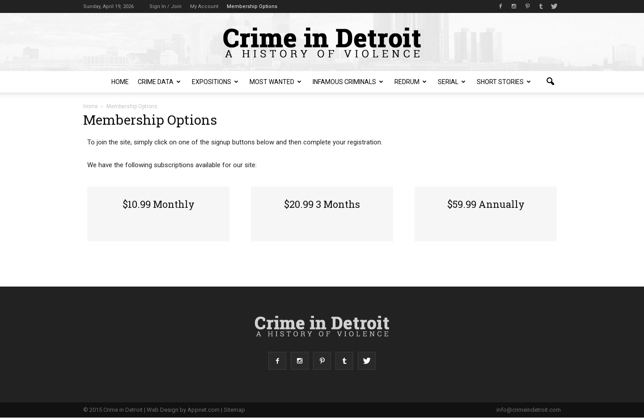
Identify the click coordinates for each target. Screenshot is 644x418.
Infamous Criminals (348, 81)
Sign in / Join (165, 6)
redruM (410, 81)
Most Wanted (275, 81)
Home (120, 81)
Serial (452, 81)
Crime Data (159, 81)
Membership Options (252, 6)
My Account (204, 6)
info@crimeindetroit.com (528, 409)
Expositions (215, 81)
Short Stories (504, 81)
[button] (550, 82)
